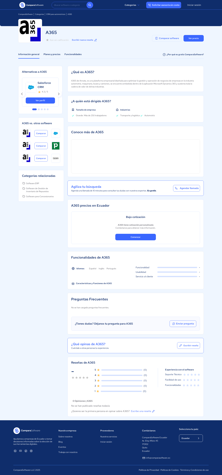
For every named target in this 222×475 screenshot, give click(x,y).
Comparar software (167, 38)
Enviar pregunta (183, 323)
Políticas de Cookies (169, 470)
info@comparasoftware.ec (156, 458)
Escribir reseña (188, 345)
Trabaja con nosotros (67, 452)
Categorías (132, 5)
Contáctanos (148, 430)
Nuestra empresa (67, 430)
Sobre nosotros (65, 436)
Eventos (62, 447)
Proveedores (107, 430)
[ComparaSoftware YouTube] (20, 451)
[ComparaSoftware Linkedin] (15, 451)
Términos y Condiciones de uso (194, 470)
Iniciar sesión (194, 5)
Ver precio (194, 38)
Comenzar (136, 237)
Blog (60, 441)
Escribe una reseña (143, 411)
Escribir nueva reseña (84, 40)
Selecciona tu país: (189, 429)
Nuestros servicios (108, 436)
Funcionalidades (73, 54)
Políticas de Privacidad (149, 470)
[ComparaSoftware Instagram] (31, 451)
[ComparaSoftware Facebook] (26, 451)
